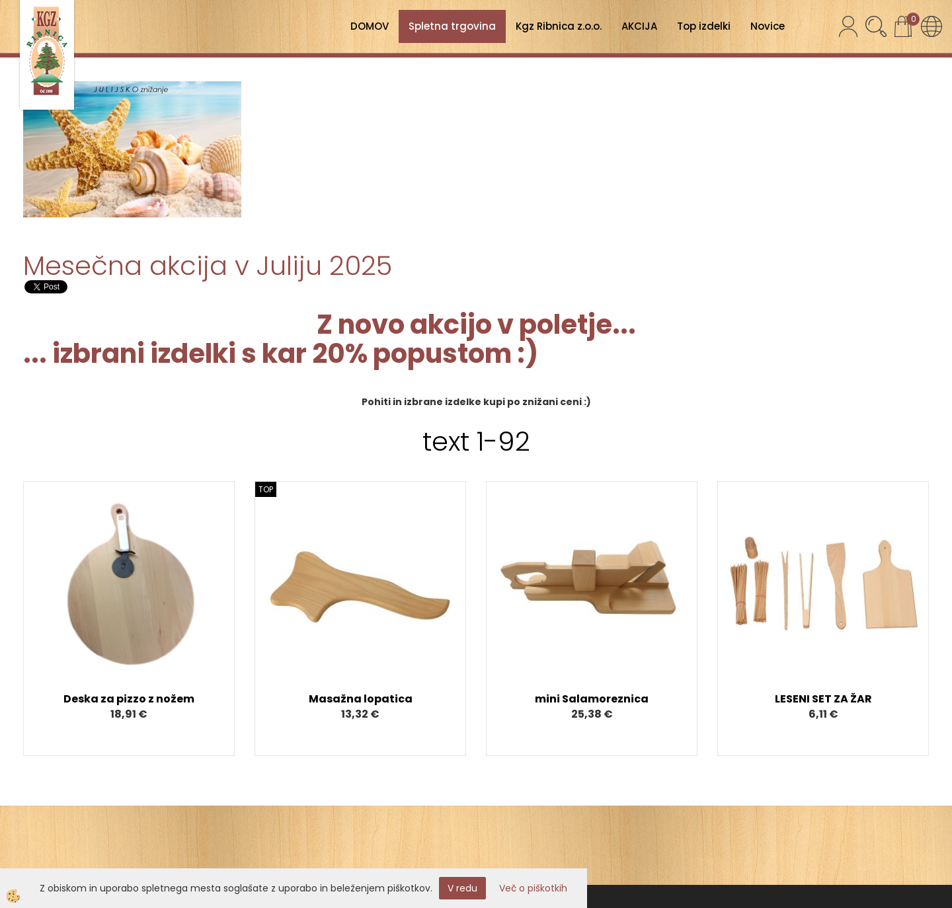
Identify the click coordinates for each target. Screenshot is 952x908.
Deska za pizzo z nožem (128, 698)
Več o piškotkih (533, 888)
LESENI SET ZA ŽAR (823, 698)
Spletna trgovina (452, 26)
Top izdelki (704, 26)
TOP (265, 489)
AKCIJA (639, 26)
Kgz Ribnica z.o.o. (559, 26)
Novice (767, 26)
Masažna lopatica (361, 698)
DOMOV (369, 26)
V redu (462, 888)
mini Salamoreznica (592, 698)
